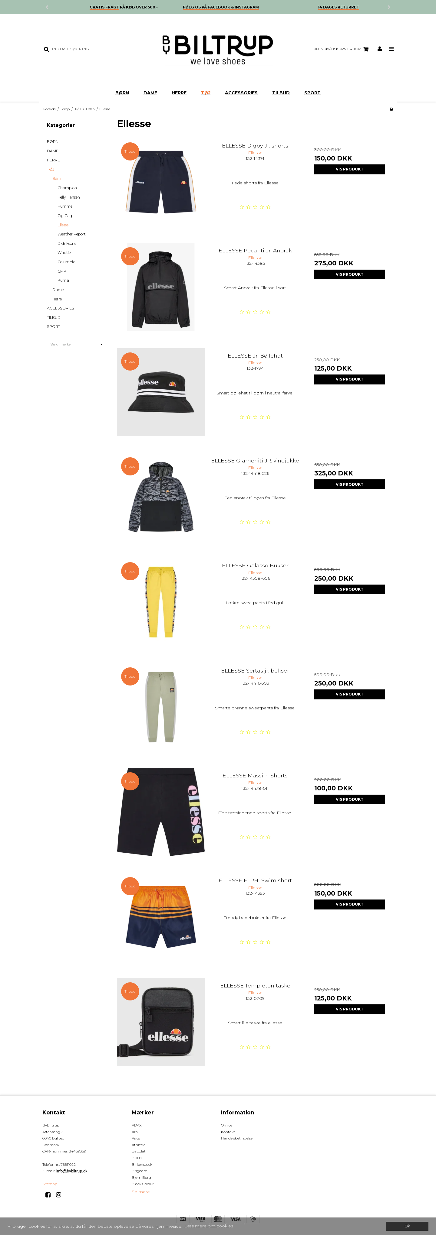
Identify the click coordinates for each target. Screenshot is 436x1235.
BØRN (122, 93)
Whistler (65, 252)
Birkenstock (142, 1164)
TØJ (205, 93)
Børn (56, 178)
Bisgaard (139, 1171)
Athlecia (139, 1145)
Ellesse (63, 225)
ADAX (137, 1125)
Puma (63, 280)
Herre (57, 299)
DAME (150, 93)
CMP (62, 271)
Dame (58, 289)
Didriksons (67, 243)
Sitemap (49, 1184)
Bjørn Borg (141, 1177)
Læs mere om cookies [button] (208, 1226)
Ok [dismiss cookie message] (407, 1226)
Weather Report (72, 234)
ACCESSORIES (241, 93)
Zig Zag (65, 215)
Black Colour (143, 1184)
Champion (67, 188)
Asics (136, 1138)
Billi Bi (137, 1158)
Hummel (65, 206)
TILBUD (281, 93)
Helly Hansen (69, 197)
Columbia (66, 262)
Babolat (139, 1151)
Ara (135, 1132)
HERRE (179, 93)
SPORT (312, 93)
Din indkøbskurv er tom (341, 49)
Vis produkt (349, 169)
